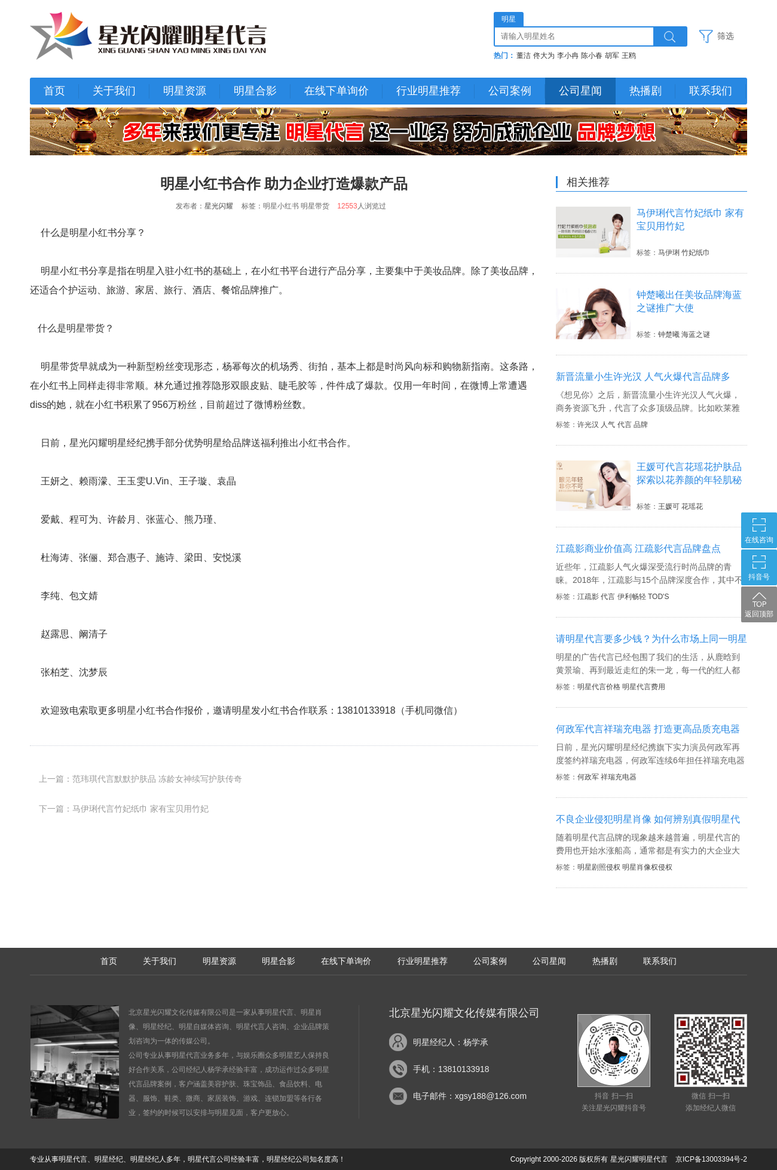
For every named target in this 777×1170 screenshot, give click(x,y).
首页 (54, 91)
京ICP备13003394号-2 (711, 1159)
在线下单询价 (336, 91)
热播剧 (645, 91)
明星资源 (184, 91)
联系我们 (710, 91)
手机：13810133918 (451, 1069)
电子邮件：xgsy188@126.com (470, 1096)
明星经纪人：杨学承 (450, 1042)
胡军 (612, 55)
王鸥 (629, 55)
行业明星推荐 (428, 91)
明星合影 (255, 91)
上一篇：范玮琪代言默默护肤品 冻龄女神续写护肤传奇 (140, 779)
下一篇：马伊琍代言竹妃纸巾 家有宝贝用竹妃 (124, 808)
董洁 (523, 55)
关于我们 (114, 91)
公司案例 (509, 91)
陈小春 (591, 55)
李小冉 (568, 55)
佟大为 (544, 55)
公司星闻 (580, 91)
